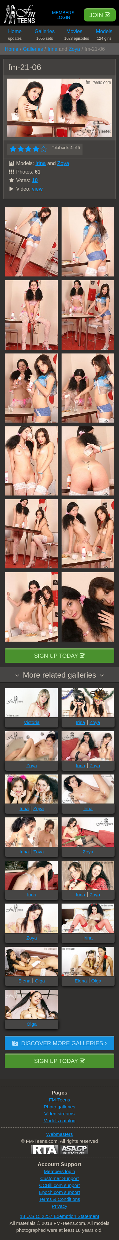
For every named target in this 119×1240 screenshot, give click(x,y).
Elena (24, 980)
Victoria (32, 722)
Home (15, 36)
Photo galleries (59, 1106)
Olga (40, 980)
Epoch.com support (59, 1192)
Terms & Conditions (59, 1199)
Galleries (45, 36)
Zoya (74, 49)
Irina (52, 49)
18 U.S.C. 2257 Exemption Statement (59, 1216)
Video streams (59, 1113)
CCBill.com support (59, 1185)
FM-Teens (59, 1099)
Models (104, 36)
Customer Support (59, 1178)
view (37, 189)
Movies (76, 36)
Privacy (59, 1206)
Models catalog (59, 1120)
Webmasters (59, 1134)
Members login (59, 1171)
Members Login (63, 15)
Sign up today (59, 656)
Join (99, 15)
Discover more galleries (59, 1043)
